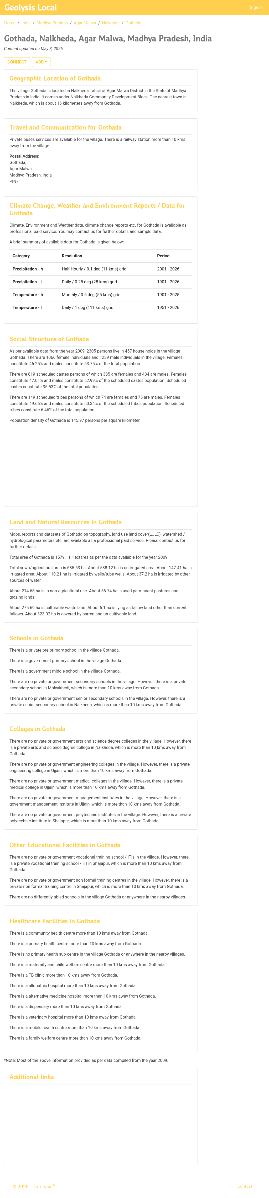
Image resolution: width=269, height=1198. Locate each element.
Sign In (256, 7)
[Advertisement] (100, 464)
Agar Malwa (85, 22)
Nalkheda (111, 22)
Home (9, 22)
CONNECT (17, 62)
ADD (39, 62)
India (26, 22)
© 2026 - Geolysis (33, 1186)
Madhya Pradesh (52, 22)
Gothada (134, 22)
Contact (244, 1186)
